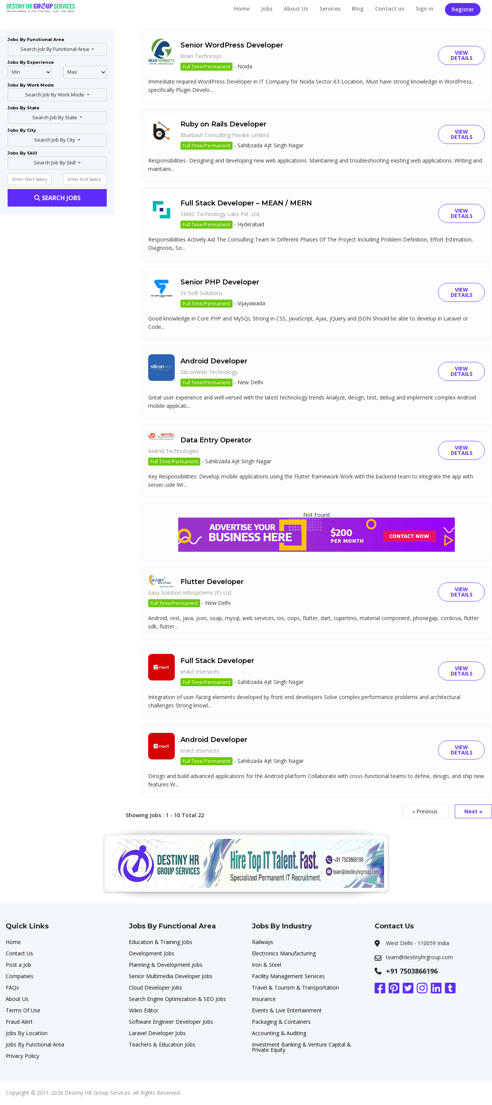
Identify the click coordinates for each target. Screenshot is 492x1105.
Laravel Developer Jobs (157, 1033)
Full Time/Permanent (206, 66)
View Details (462, 55)
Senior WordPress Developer (231, 45)
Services (330, 8)
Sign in (424, 8)
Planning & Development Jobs (165, 964)
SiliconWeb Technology (208, 372)
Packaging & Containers (281, 1021)
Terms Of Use (23, 1010)
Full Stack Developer (217, 661)
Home (242, 8)
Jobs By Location (26, 1033)
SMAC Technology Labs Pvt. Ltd (219, 214)
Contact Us (19, 953)
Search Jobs (57, 198)
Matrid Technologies (173, 451)
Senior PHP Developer (219, 282)
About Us (296, 8)
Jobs (266, 8)
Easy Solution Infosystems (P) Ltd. (190, 592)
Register (463, 9)
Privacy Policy (22, 1055)
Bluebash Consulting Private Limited (224, 135)
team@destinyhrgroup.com (419, 957)
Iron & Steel (266, 964)
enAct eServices (199, 671)
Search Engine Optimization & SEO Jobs (177, 998)
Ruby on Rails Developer (223, 124)
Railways (262, 942)
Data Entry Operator (216, 440)
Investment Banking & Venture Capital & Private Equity (301, 1047)
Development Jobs (151, 953)
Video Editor (143, 1010)
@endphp (85, 72)
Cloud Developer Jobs (155, 987)
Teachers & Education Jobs (162, 1044)
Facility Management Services (288, 976)
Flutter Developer (212, 582)
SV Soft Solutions (201, 293)
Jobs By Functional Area (35, 1044)
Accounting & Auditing (279, 1033)
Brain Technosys (200, 56)
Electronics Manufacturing (284, 953)
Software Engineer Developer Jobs (171, 1021)
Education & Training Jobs (160, 942)
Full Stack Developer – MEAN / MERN (246, 203)
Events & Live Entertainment (287, 1010)
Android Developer (213, 361)
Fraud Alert (19, 1021)
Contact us (389, 8)
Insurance (264, 998)
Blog (358, 8)
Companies (19, 976)
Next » (473, 811)
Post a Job (18, 964)
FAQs (12, 987)
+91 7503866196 (412, 971)
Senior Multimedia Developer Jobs (170, 976)
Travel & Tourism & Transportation (295, 987)
